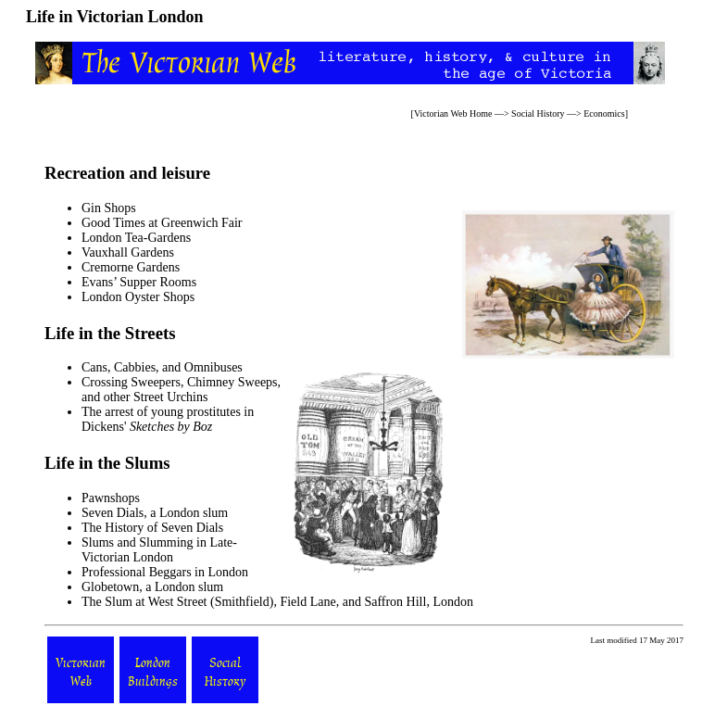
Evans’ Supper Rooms (138, 282)
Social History (538, 113)
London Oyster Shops (137, 297)
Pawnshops (110, 498)
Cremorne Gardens (130, 267)
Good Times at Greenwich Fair (161, 223)
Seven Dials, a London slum (154, 513)
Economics (603, 113)
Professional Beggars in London (164, 572)
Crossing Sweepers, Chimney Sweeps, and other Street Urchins (181, 389)
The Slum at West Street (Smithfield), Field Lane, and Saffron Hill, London (277, 602)
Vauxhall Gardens (127, 252)
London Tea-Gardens (136, 238)
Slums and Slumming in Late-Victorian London (159, 550)
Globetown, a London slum (152, 587)
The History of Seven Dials (152, 528)
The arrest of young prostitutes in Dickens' (167, 419)
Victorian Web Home (453, 113)
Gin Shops (108, 208)
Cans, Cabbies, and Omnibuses (162, 367)
